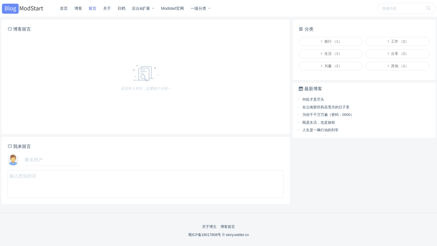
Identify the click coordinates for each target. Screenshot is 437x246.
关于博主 (209, 227)
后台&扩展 (141, 8)
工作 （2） (398, 41)
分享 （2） (398, 54)
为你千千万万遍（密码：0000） (325, 115)
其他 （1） (398, 66)
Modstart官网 (172, 8)
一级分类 (199, 8)
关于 (107, 8)
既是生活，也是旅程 (316, 122)
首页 (64, 8)
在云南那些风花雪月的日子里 (323, 107)
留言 (92, 8)
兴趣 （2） (331, 66)
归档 (121, 8)
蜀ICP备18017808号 (205, 235)
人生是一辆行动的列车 (318, 130)
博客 (78, 8)
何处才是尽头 (310, 99)
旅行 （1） (331, 41)
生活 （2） (331, 54)
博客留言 (227, 227)
